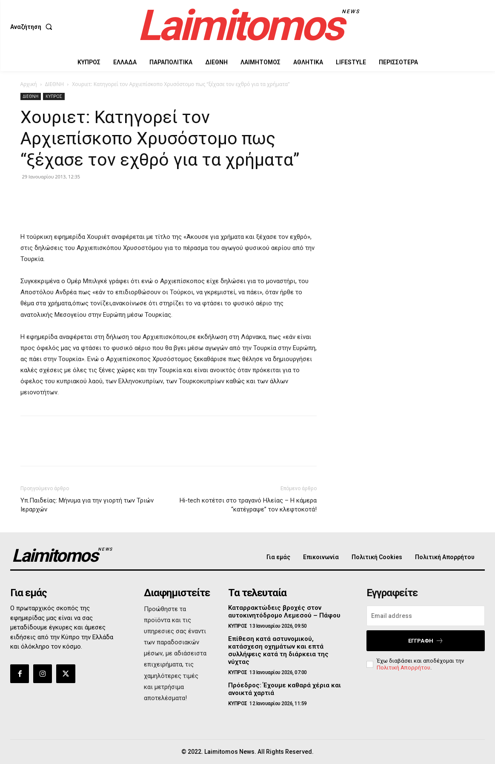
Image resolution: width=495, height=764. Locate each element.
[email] (425, 616)
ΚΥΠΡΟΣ (54, 96)
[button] (33, 27)
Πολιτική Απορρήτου (403, 667)
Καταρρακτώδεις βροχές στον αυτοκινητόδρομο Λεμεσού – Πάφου (284, 611)
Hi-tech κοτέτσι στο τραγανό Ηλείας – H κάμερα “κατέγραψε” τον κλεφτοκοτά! (248, 505)
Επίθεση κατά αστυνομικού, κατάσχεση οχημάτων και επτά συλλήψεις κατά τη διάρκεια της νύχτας (278, 650)
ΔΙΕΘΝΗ (54, 84)
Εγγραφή (425, 641)
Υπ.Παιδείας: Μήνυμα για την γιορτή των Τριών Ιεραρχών (87, 505)
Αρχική (28, 84)
